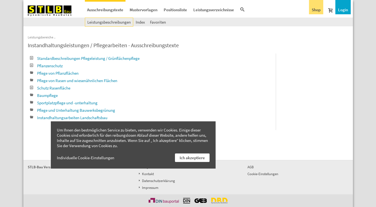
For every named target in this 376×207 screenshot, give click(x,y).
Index (140, 22)
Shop (316, 9)
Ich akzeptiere (192, 157)
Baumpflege (44, 95)
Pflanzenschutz (46, 65)
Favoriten (158, 22)
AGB (250, 167)
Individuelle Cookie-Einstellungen (85, 157)
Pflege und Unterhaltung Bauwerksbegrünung (72, 110)
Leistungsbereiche (40, 37)
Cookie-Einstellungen (262, 174)
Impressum (148, 187)
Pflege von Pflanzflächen (54, 73)
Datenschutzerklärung (156, 180)
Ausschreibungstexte (105, 9)
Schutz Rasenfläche (50, 88)
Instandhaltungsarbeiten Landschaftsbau (68, 117)
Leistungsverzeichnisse (213, 9)
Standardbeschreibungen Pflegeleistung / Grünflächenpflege (85, 58)
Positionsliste (175, 9)
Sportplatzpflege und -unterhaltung (64, 102)
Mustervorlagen (143, 9)
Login (343, 9)
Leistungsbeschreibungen (109, 22)
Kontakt (146, 174)
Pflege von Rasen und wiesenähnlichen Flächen (73, 80)
